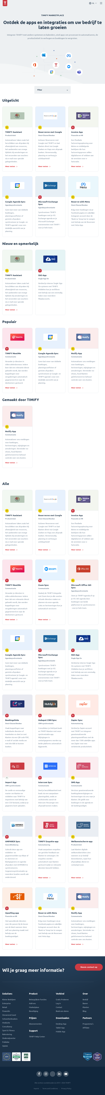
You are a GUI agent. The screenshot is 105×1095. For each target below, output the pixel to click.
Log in (58, 1003)
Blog (84, 1011)
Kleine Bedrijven (9, 999)
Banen (85, 1003)
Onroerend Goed (9, 1015)
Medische (6, 1023)
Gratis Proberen (62, 999)
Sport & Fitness (8, 1030)
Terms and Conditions (50, 1088)
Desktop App (61, 1024)
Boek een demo (62, 1011)
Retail (4, 1007)
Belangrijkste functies (38, 999)
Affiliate (86, 1028)
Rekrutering (7, 1034)
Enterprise (6, 1003)
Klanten (86, 1007)
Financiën (6, 1011)
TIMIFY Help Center (37, 1037)
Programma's (88, 1024)
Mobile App (60, 1032)
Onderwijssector (8, 1038)
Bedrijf (85, 999)
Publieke (5, 1042)
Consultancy (7, 1027)
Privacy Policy (66, 1088)
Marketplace (34, 1007)
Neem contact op (88, 967)
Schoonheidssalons (9, 1019)
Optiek (5, 1046)
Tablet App (60, 1028)
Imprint (36, 1088)
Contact (59, 1007)
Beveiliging (33, 1011)
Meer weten (10, 166)
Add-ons (32, 1003)
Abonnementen (35, 1024)
